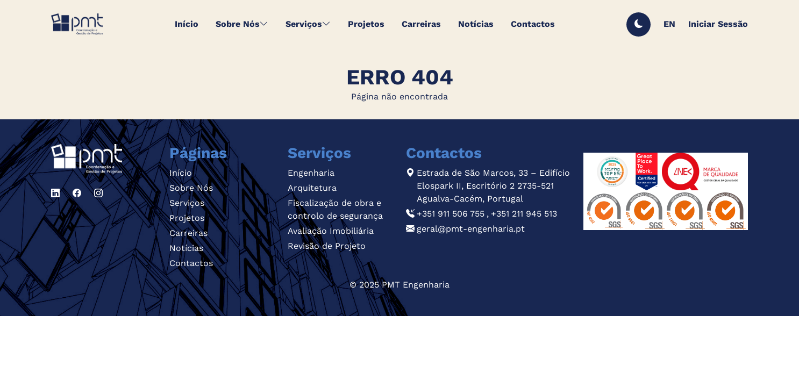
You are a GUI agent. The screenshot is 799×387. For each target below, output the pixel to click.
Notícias (186, 248)
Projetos (186, 218)
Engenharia (311, 173)
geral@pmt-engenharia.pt (471, 229)
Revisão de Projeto (327, 246)
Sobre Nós (191, 188)
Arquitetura (312, 188)
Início (180, 173)
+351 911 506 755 (450, 214)
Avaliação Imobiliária (331, 231)
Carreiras (188, 233)
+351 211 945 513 (524, 214)
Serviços (186, 203)
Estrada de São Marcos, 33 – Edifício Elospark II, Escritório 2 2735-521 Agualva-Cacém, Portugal (493, 186)
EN (669, 24)
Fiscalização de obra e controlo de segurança (335, 209)
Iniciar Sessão (718, 24)
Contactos (191, 263)
